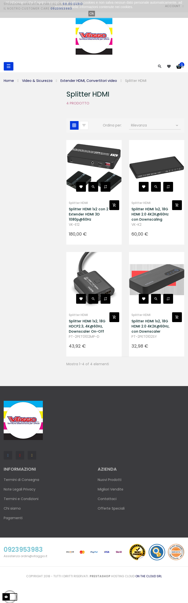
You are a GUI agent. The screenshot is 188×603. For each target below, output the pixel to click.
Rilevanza (155, 125)
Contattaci (107, 498)
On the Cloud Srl (148, 576)
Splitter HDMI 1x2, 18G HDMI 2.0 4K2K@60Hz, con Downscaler (150, 326)
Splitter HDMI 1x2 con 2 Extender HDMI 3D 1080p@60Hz (88, 214)
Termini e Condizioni (21, 498)
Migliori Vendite (110, 489)
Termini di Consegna (21, 479)
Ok (92, 13)
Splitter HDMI (78, 203)
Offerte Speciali (111, 508)
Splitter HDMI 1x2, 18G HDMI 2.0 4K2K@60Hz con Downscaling (150, 214)
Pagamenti (13, 517)
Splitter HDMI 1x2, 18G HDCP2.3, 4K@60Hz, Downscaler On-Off (87, 326)
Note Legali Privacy (19, 489)
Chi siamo (12, 508)
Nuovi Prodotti (109, 479)
